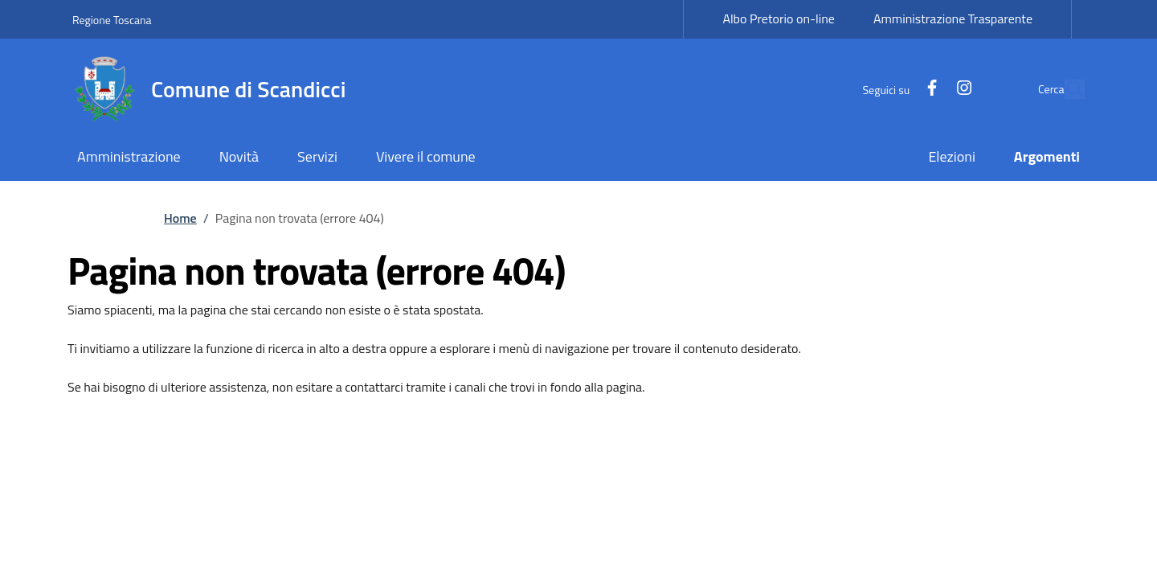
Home (180, 218)
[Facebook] (895, 89)
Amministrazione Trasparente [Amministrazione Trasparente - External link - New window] (952, 18)
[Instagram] (927, 89)
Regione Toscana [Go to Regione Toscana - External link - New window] (112, 19)
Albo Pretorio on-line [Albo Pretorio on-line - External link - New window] (778, 18)
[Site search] (1065, 89)
